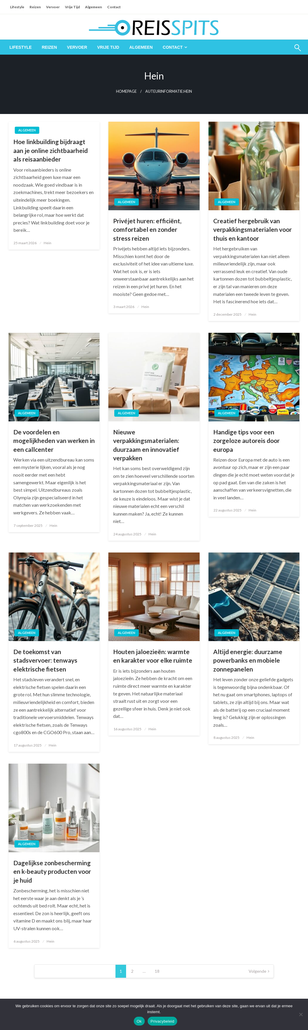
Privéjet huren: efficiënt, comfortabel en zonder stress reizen (147, 229)
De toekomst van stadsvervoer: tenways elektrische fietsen (45, 660)
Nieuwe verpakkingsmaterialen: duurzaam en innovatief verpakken (146, 445)
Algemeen (93, 7)
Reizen (35, 7)
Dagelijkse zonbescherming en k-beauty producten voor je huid (52, 871)
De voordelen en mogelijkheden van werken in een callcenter (54, 440)
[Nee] (301, 1014)
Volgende (257, 971)
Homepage (126, 91)
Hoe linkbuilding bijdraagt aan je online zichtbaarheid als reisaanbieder (50, 150)
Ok (139, 1021)
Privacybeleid (163, 1021)
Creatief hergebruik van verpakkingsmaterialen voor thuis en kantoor (252, 229)
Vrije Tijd (72, 7)
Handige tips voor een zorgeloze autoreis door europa (246, 440)
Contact (114, 7)
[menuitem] (20, 47)
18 (157, 971)
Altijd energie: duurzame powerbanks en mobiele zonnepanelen (247, 660)
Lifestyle (17, 7)
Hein (47, 243)
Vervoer (53, 7)
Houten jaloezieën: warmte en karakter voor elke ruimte (152, 656)
